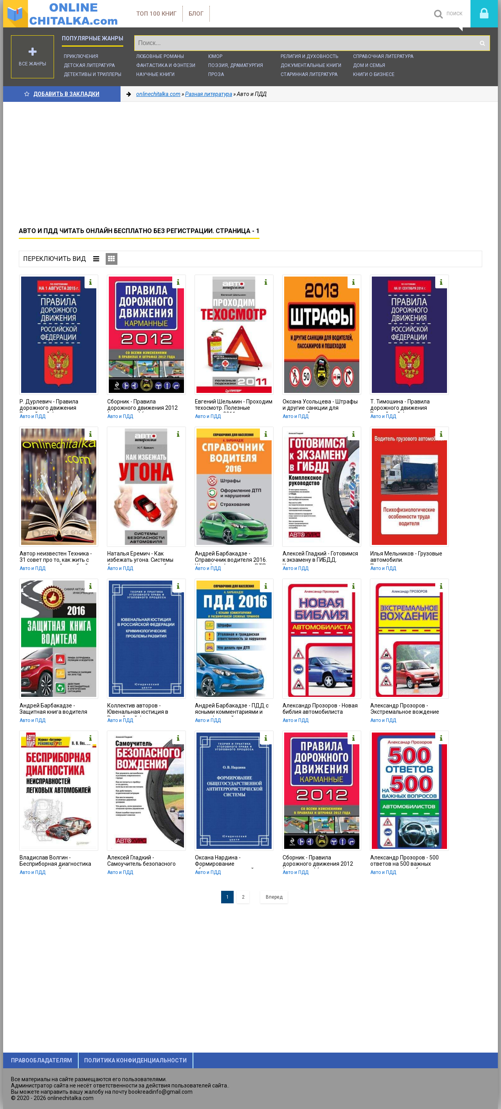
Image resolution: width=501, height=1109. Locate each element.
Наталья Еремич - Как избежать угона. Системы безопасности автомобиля (141, 557)
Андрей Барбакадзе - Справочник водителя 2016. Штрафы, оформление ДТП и (232, 557)
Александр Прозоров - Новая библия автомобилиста (320, 708)
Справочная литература (383, 56)
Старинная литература (309, 74)
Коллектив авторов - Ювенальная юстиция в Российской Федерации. (138, 709)
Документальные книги (311, 65)
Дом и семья (369, 65)
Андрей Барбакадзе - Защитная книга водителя (53, 708)
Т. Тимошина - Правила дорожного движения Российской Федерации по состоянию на (404, 405)
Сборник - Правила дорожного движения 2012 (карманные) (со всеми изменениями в (142, 405)
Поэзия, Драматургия (235, 65)
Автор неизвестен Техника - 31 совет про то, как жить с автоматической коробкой (56, 557)
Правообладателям (41, 1060)
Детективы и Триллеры (92, 74)
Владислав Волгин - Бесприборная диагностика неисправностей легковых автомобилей (55, 861)
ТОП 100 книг (156, 13)
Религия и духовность (309, 56)
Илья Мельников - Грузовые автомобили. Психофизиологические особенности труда (406, 557)
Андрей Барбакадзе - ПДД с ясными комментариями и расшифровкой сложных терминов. (232, 709)
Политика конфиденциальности (135, 1060)
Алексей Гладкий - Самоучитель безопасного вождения (141, 861)
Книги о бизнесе (374, 74)
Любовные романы (160, 56)
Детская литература (89, 65)
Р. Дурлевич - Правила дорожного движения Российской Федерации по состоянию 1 (54, 405)
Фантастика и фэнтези (165, 65)
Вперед (274, 897)
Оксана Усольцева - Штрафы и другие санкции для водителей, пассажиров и (320, 405)
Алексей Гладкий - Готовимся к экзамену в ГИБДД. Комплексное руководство (320, 557)
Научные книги (155, 74)
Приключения (81, 56)
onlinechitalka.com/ (62, 13)
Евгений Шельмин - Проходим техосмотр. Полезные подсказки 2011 (233, 405)
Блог (196, 13)
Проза (216, 74)
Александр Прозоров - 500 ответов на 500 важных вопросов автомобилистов (405, 861)
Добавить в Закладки (61, 94)
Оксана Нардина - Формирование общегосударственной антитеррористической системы (225, 861)
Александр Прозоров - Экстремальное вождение (404, 708)
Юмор (215, 56)
